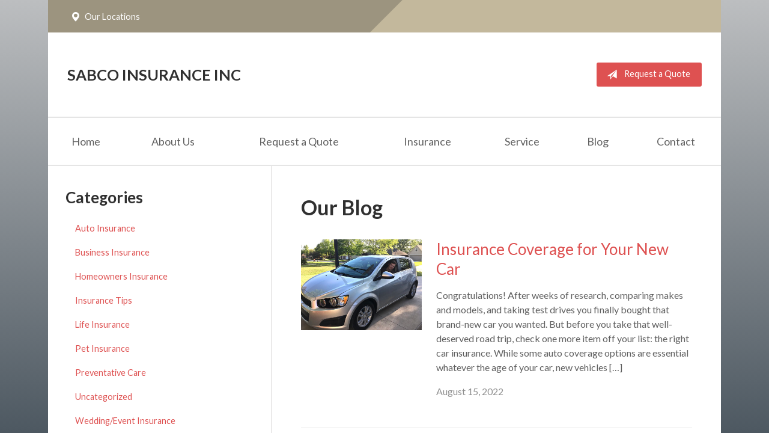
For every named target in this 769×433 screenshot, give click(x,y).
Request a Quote (646, 74)
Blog (598, 141)
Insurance (427, 141)
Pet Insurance (102, 348)
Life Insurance (102, 324)
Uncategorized (103, 397)
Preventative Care (110, 372)
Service (522, 141)
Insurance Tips (103, 300)
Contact (676, 141)
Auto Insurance (105, 228)
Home (85, 141)
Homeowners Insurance (121, 276)
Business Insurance (112, 252)
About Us (173, 141)
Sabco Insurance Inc (154, 75)
